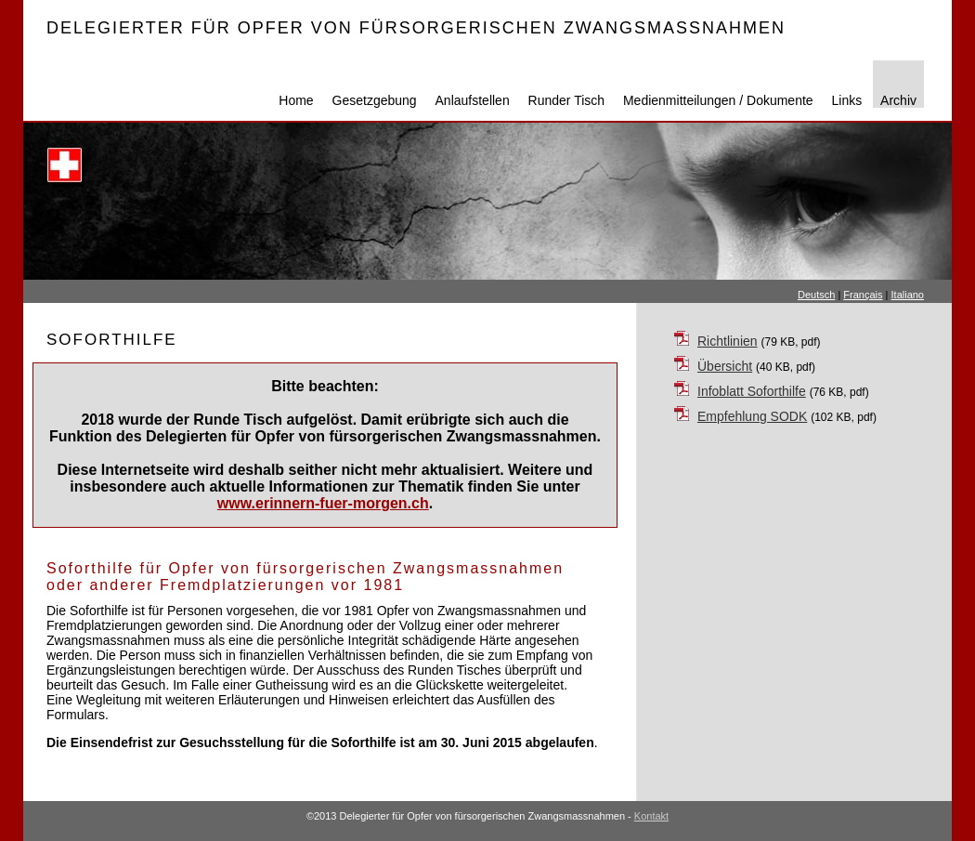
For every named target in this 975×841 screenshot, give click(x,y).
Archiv (898, 100)
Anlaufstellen (473, 100)
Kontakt (651, 815)
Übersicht (724, 366)
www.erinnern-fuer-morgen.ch (323, 503)
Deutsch (816, 294)
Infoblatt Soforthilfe (751, 391)
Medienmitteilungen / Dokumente (718, 100)
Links (847, 100)
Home (296, 100)
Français (862, 294)
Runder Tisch (566, 100)
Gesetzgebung (374, 100)
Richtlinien (727, 341)
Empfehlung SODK (752, 416)
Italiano (907, 294)
